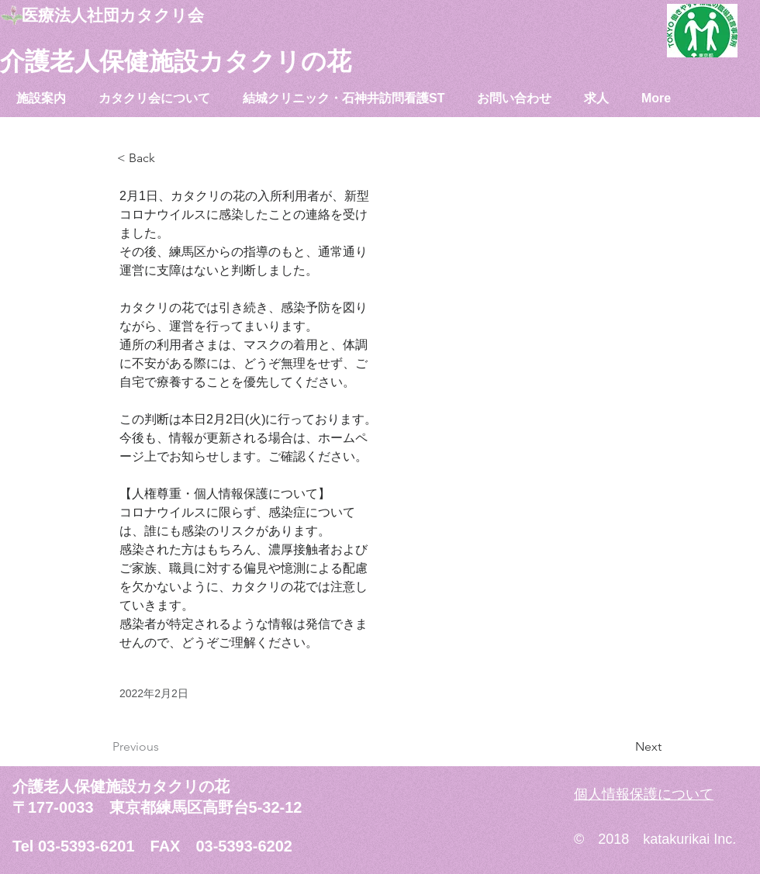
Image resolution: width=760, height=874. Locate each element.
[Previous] (163, 746)
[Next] (623, 746)
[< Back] (168, 158)
